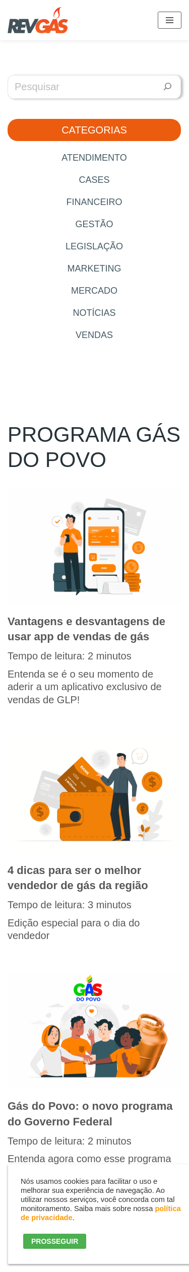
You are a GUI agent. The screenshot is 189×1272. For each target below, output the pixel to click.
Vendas (94, 335)
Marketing (94, 268)
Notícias (94, 313)
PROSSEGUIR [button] (54, 1241)
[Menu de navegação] (169, 20)
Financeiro (94, 202)
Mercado (94, 291)
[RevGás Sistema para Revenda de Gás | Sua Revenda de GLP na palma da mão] (38, 20)
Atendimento (94, 158)
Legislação (94, 246)
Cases (94, 180)
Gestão (94, 224)
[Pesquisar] (167, 87)
